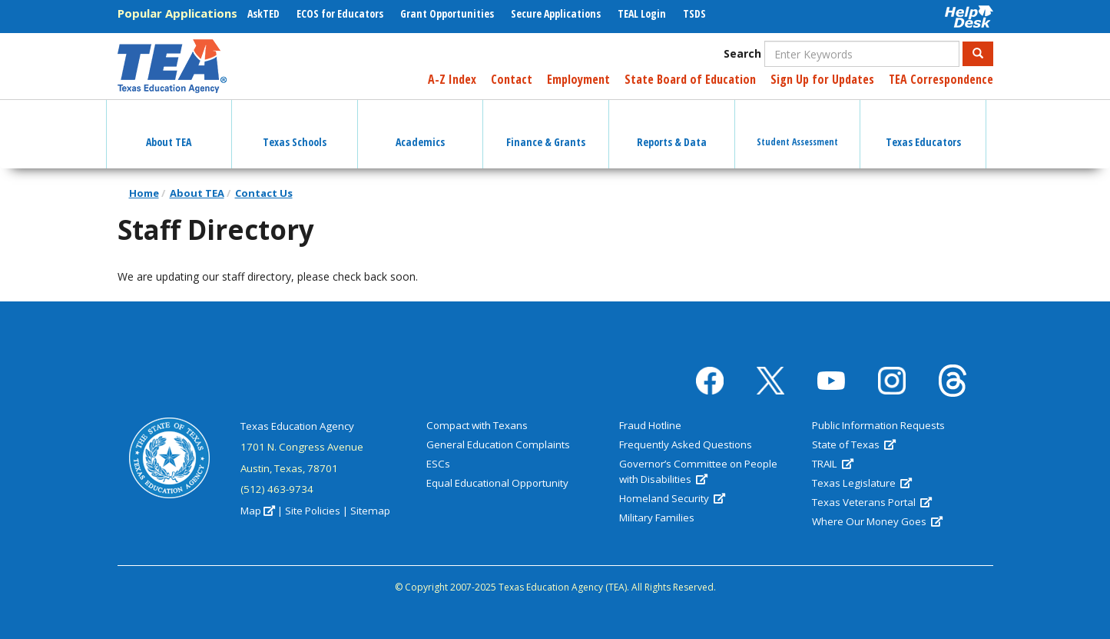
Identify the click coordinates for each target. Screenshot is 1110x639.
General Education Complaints (498, 444)
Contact (511, 79)
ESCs (438, 464)
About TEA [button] (168, 128)
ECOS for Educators (340, 13)
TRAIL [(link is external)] (832, 464)
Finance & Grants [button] (545, 128)
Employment (578, 79)
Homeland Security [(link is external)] (672, 498)
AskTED (263, 13)
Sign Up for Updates (822, 79)
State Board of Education (690, 79)
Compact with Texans (477, 425)
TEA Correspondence (941, 79)
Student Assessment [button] (797, 128)
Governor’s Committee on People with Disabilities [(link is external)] (698, 471)
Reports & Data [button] (672, 128)
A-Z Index (452, 79)
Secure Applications (556, 13)
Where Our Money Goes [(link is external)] (877, 521)
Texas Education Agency (297, 426)
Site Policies (312, 511)
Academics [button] (420, 128)
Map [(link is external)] (257, 511)
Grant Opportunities (447, 13)
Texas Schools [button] (294, 128)
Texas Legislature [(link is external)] (862, 483)
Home (144, 193)
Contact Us (264, 193)
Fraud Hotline (650, 425)
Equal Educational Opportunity (497, 483)
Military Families (656, 517)
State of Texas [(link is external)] (854, 444)
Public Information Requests (878, 425)
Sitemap (370, 511)
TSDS (694, 13)
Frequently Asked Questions (685, 444)
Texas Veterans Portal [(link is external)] (872, 502)
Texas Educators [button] (923, 128)
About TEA (197, 193)
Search (742, 53)
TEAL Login (642, 13)
